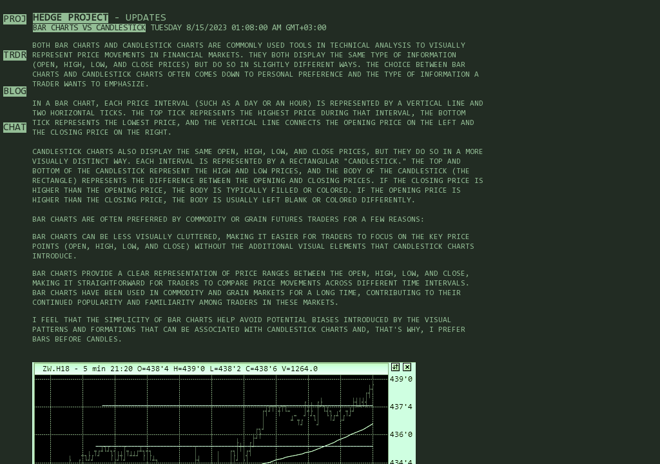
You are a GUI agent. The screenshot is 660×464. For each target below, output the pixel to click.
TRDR (14, 55)
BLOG (14, 91)
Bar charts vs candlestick (89, 28)
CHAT (14, 127)
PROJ (14, 19)
